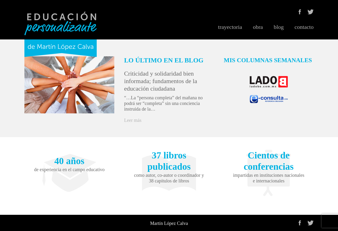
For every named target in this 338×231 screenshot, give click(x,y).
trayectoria (230, 27)
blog (279, 27)
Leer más (133, 120)
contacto (304, 27)
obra (258, 27)
